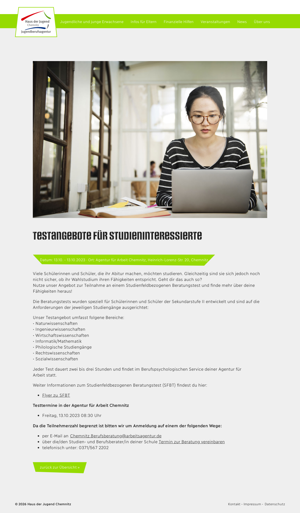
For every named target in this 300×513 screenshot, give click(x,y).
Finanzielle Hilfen (179, 21)
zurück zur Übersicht (58, 467)
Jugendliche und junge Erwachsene (92, 21)
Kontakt (234, 504)
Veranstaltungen (215, 21)
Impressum (252, 504)
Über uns (262, 21)
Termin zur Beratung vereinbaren (192, 441)
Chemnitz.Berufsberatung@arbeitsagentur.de (115, 435)
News (242, 21)
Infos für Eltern (144, 21)
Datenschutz (275, 504)
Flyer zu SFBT (56, 394)
